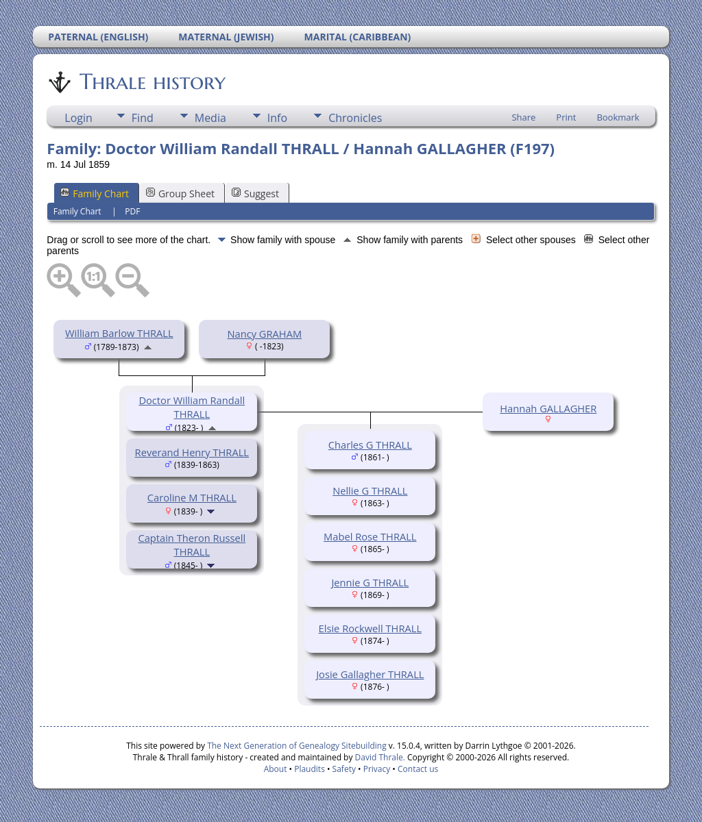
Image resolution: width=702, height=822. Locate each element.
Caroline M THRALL (192, 497)
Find (143, 117)
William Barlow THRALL (119, 333)
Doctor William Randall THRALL (191, 407)
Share (523, 117)
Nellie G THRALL (369, 490)
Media (210, 117)
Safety (344, 769)
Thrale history (151, 81)
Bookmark (617, 117)
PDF (132, 211)
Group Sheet (180, 193)
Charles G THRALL (370, 444)
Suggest (255, 193)
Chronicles (355, 117)
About (275, 769)
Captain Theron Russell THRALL (191, 544)
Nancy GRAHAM (265, 333)
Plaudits (309, 769)
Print (566, 117)
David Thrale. (378, 757)
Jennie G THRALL (370, 582)
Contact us (418, 769)
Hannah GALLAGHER (548, 408)
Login (78, 117)
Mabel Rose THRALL (370, 536)
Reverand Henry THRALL (192, 452)
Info (277, 117)
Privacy (377, 769)
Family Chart (94, 193)
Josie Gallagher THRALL (370, 674)
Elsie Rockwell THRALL (370, 628)
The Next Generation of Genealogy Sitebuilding (297, 745)
